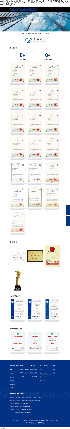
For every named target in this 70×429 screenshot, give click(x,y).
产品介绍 (22, 376)
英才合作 (52, 365)
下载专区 (47, 33)
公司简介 (23, 33)
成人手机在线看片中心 (45, 367)
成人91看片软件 (24, 373)
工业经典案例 (33, 373)
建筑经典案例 (33, 369)
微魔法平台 (41, 423)
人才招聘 (52, 369)
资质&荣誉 (40, 33)
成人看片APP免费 (24, 369)
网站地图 (2, 428)
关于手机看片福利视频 (14, 367)
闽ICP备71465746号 (52, 420)
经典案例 (32, 365)
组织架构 (34, 33)
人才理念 (52, 373)
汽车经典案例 (33, 376)
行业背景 (28, 33)
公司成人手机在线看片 (45, 375)
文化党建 (42, 380)
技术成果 (22, 365)
